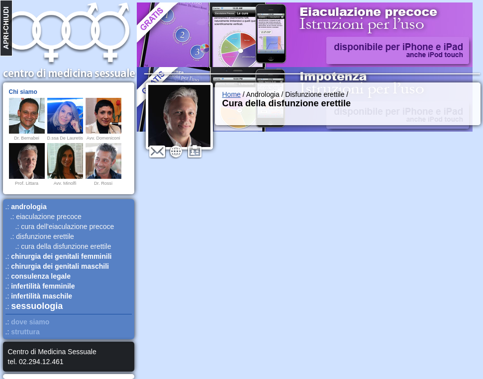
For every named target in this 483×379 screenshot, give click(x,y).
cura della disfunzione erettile (66, 246)
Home (231, 94)
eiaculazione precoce (49, 217)
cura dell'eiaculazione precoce (67, 226)
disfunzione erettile (45, 236)
